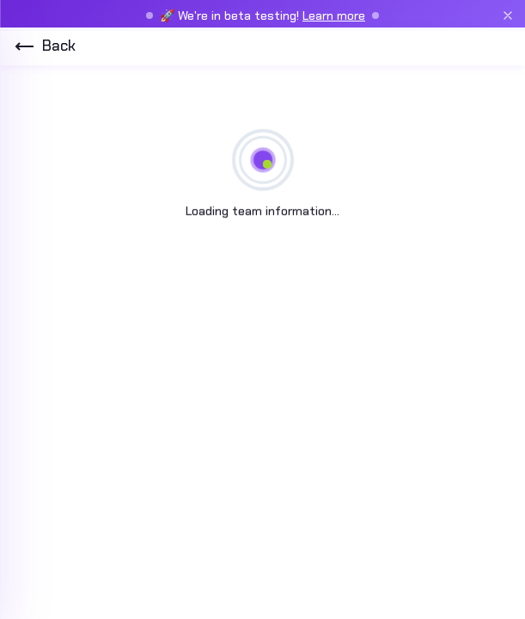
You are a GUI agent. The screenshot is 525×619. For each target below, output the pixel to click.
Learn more (333, 15)
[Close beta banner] (508, 15)
